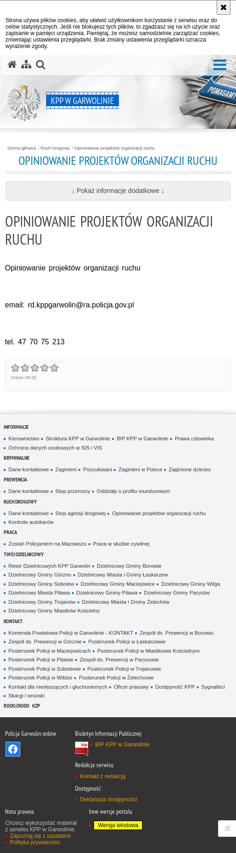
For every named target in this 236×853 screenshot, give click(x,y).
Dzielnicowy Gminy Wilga (190, 584)
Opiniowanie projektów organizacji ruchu (115, 148)
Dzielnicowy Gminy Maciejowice (118, 584)
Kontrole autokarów (30, 522)
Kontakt (13, 621)
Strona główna (21, 148)
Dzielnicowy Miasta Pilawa (39, 592)
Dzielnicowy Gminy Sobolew (41, 584)
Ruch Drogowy (55, 148)
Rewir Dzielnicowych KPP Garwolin (49, 566)
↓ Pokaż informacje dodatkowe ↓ (117, 190)
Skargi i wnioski (26, 695)
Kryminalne (17, 457)
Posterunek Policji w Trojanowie (124, 669)
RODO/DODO (17, 705)
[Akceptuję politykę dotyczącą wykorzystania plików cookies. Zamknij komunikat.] (223, 7)
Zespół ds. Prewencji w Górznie (45, 641)
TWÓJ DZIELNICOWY (24, 554)
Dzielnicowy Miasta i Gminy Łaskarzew (123, 574)
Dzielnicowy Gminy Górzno (39, 574)
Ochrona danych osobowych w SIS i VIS (55, 448)
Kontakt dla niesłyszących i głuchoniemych (57, 687)
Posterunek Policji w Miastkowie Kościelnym (148, 651)
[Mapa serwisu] (26, 65)
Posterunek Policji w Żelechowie (116, 677)
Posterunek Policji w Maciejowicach (49, 651)
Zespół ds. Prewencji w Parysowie (119, 659)
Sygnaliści (213, 687)
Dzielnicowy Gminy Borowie (129, 566)
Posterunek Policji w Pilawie (40, 659)
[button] (219, 65)
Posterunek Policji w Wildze (40, 677)
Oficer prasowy (131, 687)
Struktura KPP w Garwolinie (78, 438)
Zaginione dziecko (190, 469)
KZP (36, 705)
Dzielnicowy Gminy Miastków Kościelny (54, 610)
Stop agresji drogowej (80, 513)
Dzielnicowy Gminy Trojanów (41, 602)
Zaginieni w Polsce (140, 469)
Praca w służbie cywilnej (121, 544)
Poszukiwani (97, 469)
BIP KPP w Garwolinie (142, 438)
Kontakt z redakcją (102, 776)
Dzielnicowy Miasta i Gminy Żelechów (126, 602)
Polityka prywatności (35, 842)
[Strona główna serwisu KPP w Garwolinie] (12, 65)
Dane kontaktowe (28, 469)
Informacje (16, 426)
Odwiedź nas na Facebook (13, 749)
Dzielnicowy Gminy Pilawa (107, 592)
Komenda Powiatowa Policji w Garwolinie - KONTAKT (70, 633)
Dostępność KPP (175, 687)
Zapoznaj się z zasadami (40, 836)
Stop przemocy (72, 491)
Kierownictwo (23, 438)
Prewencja (15, 479)
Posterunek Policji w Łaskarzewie (126, 641)
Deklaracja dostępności (108, 799)
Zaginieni (66, 469)
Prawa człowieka (194, 438)
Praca (10, 532)
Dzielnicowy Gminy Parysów (177, 592)
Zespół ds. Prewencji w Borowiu (176, 633)
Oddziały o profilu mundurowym (133, 491)
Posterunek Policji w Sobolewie (44, 669)
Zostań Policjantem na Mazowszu (47, 544)
